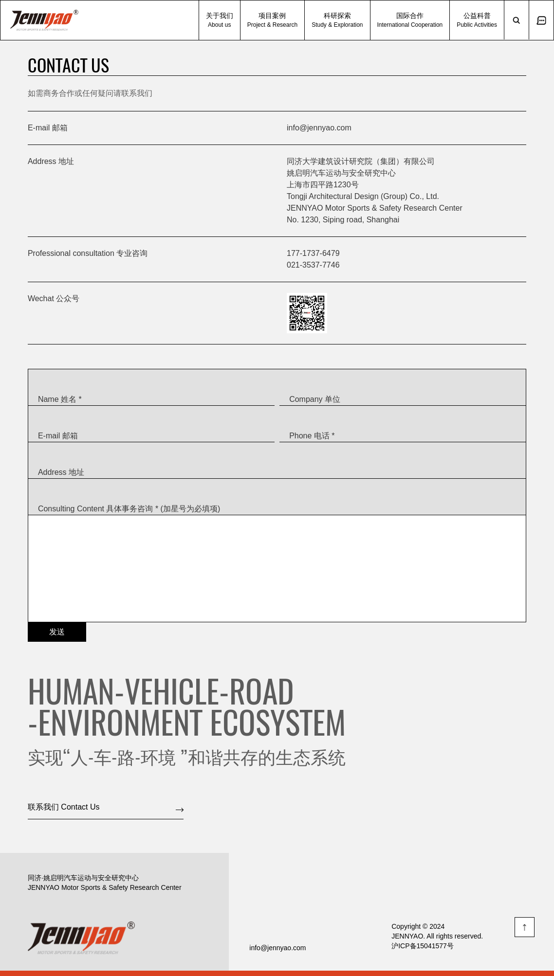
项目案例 (272, 20)
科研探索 (337, 20)
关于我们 (219, 20)
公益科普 (477, 20)
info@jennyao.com (319, 128)
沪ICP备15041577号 (422, 946)
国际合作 (410, 20)
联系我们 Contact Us (64, 807)
